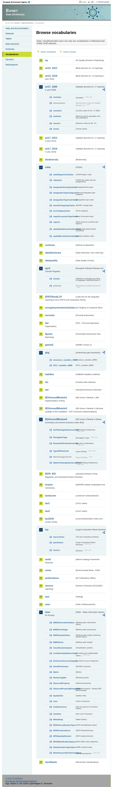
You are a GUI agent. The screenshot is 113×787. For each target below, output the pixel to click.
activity (56, 279)
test (47, 596)
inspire (49, 484)
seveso (49, 585)
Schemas (9, 49)
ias (46, 382)
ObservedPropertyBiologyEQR (64, 689)
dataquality (51, 260)
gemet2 (49, 345)
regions (56, 222)
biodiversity (51, 159)
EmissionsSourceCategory (64, 661)
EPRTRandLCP (53, 297)
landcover (50, 495)
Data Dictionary (27, 23)
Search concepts (69, 52)
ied (46, 390)
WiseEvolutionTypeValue (64, 747)
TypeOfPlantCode (61, 451)
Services (9, 59)
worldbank (51, 762)
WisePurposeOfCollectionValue (64, 753)
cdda (47, 167)
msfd (48, 559)
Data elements (12, 44)
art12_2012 (51, 68)
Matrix (56, 672)
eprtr (47, 268)
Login (84, 2)
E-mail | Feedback (14, 778)
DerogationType (60, 437)
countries (57, 111)
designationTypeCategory (64, 193)
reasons (56, 123)
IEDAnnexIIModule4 (56, 419)
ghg (47, 352)
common (50, 245)
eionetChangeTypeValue (64, 205)
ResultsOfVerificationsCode (64, 443)
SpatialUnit (58, 696)
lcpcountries (58, 537)
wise (47, 612)
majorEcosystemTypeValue (64, 216)
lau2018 (49, 518)
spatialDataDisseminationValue (64, 229)
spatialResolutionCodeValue (64, 236)
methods (57, 116)
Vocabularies (12, 54)
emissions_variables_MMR (64, 360)
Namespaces (11, 64)
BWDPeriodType (60, 630)
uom (47, 604)
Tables (8, 38)
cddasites (57, 180)
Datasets (9, 33)
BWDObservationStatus (63, 622)
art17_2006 (51, 86)
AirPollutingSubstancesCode (64, 430)
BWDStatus (58, 642)
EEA (17, 2)
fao (47, 323)
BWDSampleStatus (61, 635)
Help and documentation (16, 28)
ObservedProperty (61, 683)
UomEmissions (60, 707)
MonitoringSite (59, 678)
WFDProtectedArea (61, 730)
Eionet (17, 23)
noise (48, 570)
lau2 (47, 511)
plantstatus (58, 542)
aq (46, 60)
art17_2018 (51, 148)
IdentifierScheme (60, 666)
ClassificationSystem (62, 648)
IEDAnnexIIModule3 (56, 408)
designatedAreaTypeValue (64, 187)
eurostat (49, 315)
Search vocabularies (48, 52)
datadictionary (53, 252)
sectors (56, 550)
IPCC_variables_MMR (62, 365)
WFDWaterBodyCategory (64, 742)
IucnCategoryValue (61, 211)
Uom (55, 701)
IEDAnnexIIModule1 (56, 397)
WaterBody (58, 719)
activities (57, 97)
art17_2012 (51, 138)
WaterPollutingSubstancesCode (64, 463)
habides (49, 374)
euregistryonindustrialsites (60, 307)
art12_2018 (51, 76)
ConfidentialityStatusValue (64, 653)
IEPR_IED (50, 474)
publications (52, 578)
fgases (49, 334)
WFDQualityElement (62, 736)
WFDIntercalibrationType (64, 725)
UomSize (57, 714)
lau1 (47, 503)
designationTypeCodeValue (64, 200)
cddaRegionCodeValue (63, 174)
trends (56, 129)
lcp (46, 529)
